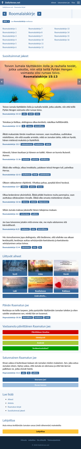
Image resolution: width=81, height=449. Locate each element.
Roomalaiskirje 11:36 (12, 159)
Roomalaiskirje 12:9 (11, 186)
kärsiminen (26, 247)
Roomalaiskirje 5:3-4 (11, 247)
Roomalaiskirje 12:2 (11, 144)
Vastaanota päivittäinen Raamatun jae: (27, 326)
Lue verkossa (21, 21)
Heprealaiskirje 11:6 (11, 373)
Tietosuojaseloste (53, 440)
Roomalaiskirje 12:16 (12, 202)
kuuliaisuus (39, 144)
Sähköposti (40, 337)
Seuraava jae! (40, 379)
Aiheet (53, 3)
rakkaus (24, 187)
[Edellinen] (5, 14)
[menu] (78, 3)
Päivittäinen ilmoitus (40, 332)
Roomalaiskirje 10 (36, 40)
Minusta (24, 440)
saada (47, 317)
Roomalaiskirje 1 (9, 28)
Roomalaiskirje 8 (35, 32)
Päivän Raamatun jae (16, 305)
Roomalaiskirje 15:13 (12, 114)
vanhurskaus (25, 214)
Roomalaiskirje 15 (61, 36)
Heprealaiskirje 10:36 (12, 317)
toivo (37, 114)
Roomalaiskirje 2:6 (11, 214)
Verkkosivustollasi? (40, 348)
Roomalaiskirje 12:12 (12, 126)
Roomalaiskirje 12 (36, 47)
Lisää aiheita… (40, 296)
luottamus (25, 229)
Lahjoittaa (9, 420)
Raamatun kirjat (19, 7)
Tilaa (73, 3)
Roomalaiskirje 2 (9, 32)
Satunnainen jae (64, 3)
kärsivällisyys (39, 126)
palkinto (35, 214)
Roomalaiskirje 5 (9, 43)
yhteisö (33, 202)
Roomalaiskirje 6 (9, 47)
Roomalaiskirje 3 (9, 36)
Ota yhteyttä (41, 440)
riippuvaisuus (43, 202)
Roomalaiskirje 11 (36, 43)
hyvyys (40, 187)
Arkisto (11, 403)
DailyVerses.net (8, 7)
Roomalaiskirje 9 (35, 36)
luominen (26, 159)
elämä (48, 144)
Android (40, 343)
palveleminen (45, 175)
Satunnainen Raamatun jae (19, 357)
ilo (23, 126)
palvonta (35, 159)
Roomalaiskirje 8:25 (11, 229)
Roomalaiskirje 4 (9, 40)
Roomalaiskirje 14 (61, 32)
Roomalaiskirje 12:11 (12, 174)
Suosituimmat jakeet (15, 56)
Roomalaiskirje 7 (35, 28)
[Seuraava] (39, 14)
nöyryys (25, 202)
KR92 (6, 21)
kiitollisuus (45, 159)
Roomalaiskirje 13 (61, 28)
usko (24, 114)
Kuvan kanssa (40, 385)
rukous (29, 126)
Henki (31, 114)
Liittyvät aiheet (12, 256)
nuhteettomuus (27, 144)
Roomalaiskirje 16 (61, 40)
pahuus (32, 187)
